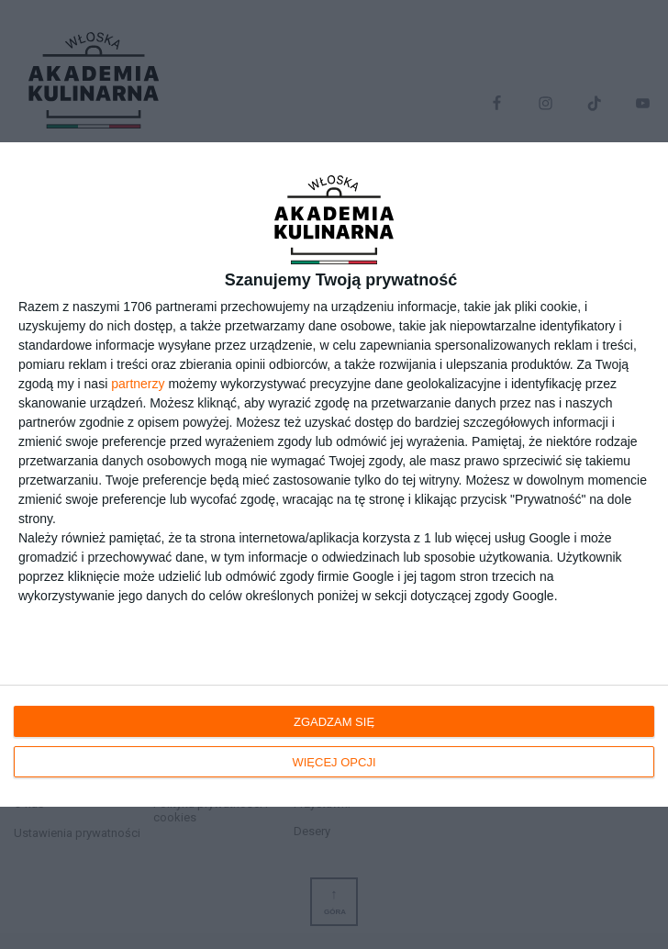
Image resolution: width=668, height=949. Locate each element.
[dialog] (334, 474)
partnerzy (137, 383)
